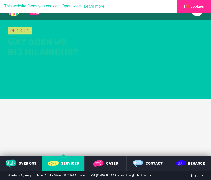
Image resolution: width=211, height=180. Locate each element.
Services (63, 163)
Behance (190, 164)
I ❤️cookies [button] (194, 6)
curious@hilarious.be (136, 176)
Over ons (21, 164)
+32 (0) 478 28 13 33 (103, 176)
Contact (148, 164)
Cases (105, 164)
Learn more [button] (94, 6)
